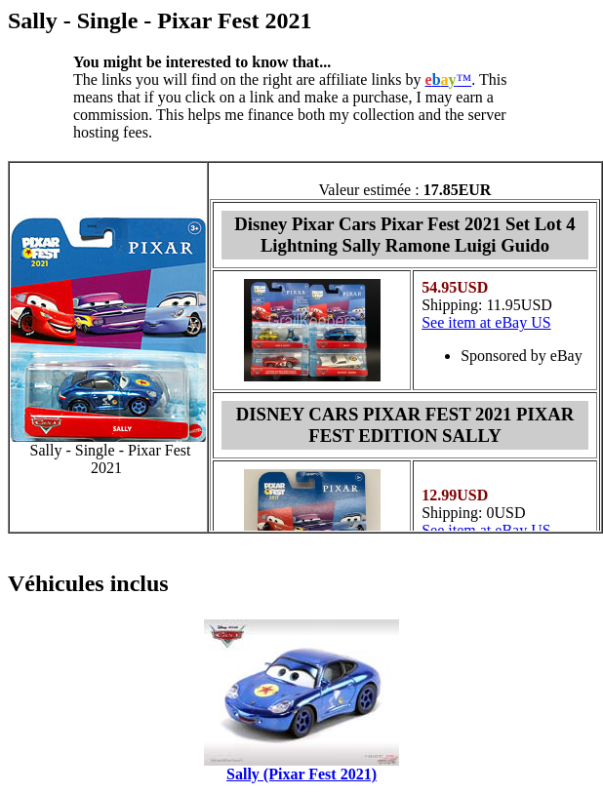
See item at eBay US (486, 322)
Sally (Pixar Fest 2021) (301, 774)
